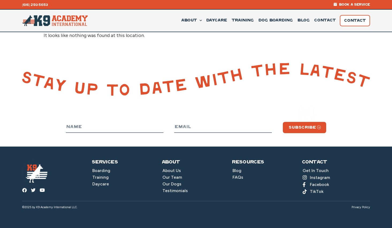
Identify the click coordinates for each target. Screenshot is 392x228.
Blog (303, 20)
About (191, 20)
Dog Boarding (275, 20)
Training (242, 20)
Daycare (216, 20)
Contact (325, 20)
